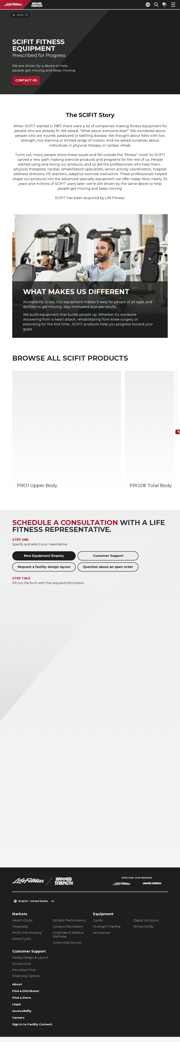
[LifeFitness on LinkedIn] (103, 1021)
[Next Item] (174, 414)
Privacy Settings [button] (48, 1017)
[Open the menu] (173, 4)
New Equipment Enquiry (44, 519)
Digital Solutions (145, 883)
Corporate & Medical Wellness (68, 898)
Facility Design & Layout (30, 921)
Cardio (98, 883)
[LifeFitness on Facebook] (117, 1021)
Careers (19, 985)
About (17, 948)
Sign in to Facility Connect (36, 992)
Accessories (101, 896)
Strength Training (106, 890)
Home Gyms (21, 902)
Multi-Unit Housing (27, 896)
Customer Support (108, 519)
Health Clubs (22, 883)
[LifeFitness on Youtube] (158, 1021)
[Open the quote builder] (163, 4)
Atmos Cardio (143, 890)
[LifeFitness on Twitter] (144, 1021)
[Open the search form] (153, 4)
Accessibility (24, 977)
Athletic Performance (69, 883)
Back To (20, 15)
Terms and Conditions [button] (58, 1023)
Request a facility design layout (44, 530)
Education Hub (24, 933)
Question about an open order (108, 530)
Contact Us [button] (21, 1017)
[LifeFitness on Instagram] (131, 1021)
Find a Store (23, 963)
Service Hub (21, 927)
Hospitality (20, 890)
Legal (17, 970)
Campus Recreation (68, 890)
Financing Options (26, 939)
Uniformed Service (67, 906)
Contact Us (26, 81)
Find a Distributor (28, 955)
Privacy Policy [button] (23, 1023)
